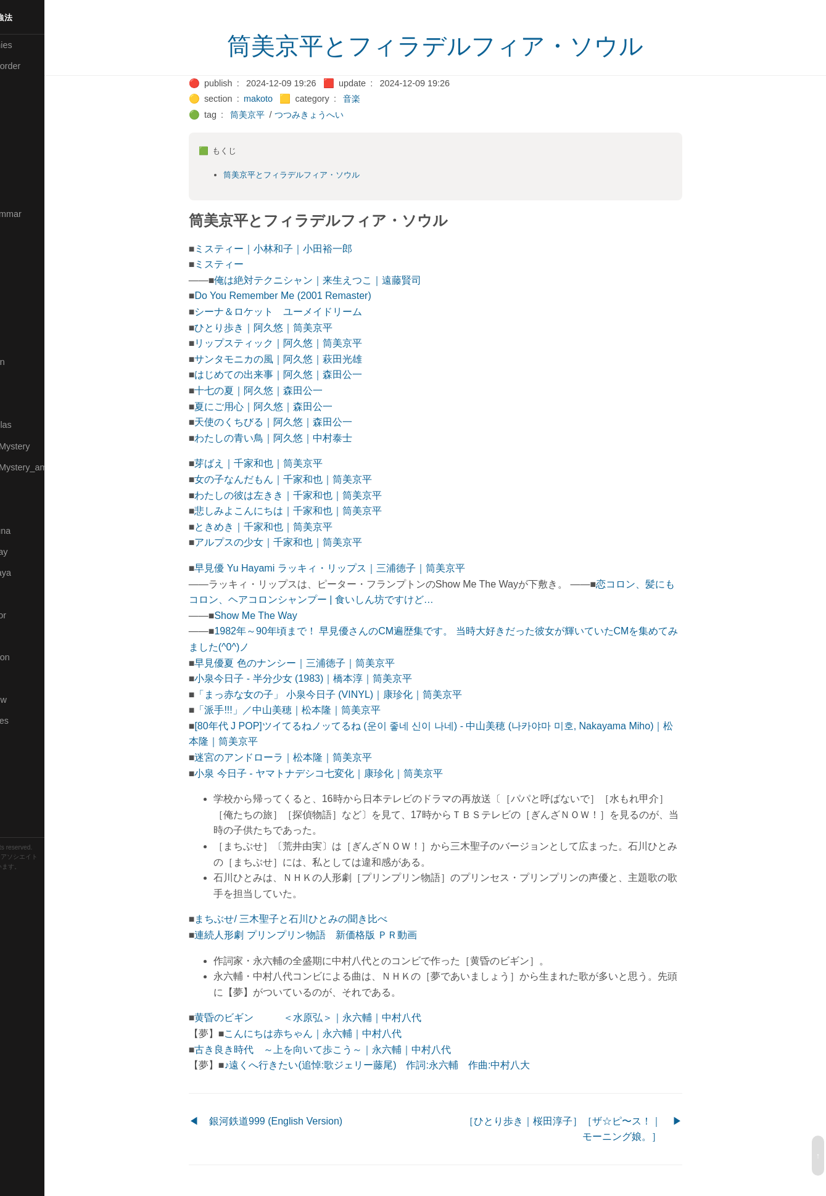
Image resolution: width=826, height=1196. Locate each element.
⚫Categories (33, 87)
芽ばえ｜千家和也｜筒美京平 (291, 463)
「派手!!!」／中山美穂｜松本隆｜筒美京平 (320, 710)
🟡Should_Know (39, 700)
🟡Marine (25, 383)
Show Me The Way (288, 615)
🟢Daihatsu (29, 150)
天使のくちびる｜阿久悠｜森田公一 (306, 422)
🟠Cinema (26, 129)
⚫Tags (20, 784)
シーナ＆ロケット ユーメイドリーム (311, 311)
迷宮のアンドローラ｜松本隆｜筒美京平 (316, 757)
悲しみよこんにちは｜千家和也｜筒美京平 (321, 511)
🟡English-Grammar (46, 214)
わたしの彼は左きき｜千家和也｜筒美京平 (321, 495)
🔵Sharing (26, 678)
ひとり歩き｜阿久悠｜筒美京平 (296, 327)
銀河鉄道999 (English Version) (307, 1121)
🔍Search (25, 636)
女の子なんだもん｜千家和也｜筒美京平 (316, 479)
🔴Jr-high (25, 235)
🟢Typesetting (34, 805)
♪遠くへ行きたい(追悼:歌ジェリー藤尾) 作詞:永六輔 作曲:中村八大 (410, 1065)
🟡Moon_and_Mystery (50, 446)
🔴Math (21, 404)
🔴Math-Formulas (41, 425)
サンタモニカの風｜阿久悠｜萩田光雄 (311, 359)
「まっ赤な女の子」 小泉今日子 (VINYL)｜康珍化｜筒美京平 (361, 694)
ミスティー (251, 264)
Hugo (44, 876)
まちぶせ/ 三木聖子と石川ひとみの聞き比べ (323, 919)
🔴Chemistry (31, 108)
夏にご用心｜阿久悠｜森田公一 (296, 406)
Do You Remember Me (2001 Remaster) (315, 295)
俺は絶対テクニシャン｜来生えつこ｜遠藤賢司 (350, 280)
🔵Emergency (34, 193)
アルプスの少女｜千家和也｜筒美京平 (311, 542)
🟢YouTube (29, 826)
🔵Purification (33, 594)
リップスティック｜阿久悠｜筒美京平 (311, 343)
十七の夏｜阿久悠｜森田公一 (291, 390)
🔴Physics (26, 509)
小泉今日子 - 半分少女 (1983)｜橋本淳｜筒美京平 (336, 678)
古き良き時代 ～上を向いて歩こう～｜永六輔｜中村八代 (355, 1049)
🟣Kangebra (30, 256)
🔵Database (30, 171)
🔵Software (29, 742)
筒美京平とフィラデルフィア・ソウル (468, 46)
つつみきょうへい (341, 115)
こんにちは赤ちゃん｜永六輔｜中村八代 (345, 1033)
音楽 (383, 99)
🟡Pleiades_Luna (40, 531)
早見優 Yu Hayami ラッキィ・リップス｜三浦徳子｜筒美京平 (362, 568)
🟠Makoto (26, 340)
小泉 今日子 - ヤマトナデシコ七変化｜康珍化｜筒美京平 (351, 773)
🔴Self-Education (40, 657)
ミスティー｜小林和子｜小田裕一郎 (306, 249)
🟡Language (31, 298)
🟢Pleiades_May (39, 552)
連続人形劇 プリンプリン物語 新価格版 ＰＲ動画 (338, 935)
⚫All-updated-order (45, 66)
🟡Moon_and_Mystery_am (57, 467)
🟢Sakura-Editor (38, 615)
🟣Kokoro (25, 277)
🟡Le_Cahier (31, 319)
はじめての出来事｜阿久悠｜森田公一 (311, 374)
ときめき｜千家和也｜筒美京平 (296, 527)
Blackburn (45, 885)
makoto (290, 99)
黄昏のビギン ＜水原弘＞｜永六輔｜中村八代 (340, 1017)
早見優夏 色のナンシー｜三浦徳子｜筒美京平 (327, 663)
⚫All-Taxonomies (41, 45)
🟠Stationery (31, 763)
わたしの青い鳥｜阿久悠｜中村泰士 (306, 438)
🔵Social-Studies (39, 721)
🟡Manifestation (38, 362)
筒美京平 (280, 115)
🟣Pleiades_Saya (41, 573)
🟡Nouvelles (31, 488)
